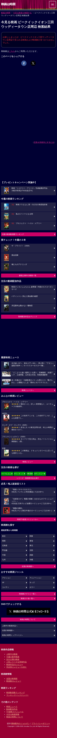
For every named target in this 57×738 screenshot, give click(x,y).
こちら (12, 51)
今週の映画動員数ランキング (13, 234)
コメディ (5, 587)
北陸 (31, 550)
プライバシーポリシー (41, 723)
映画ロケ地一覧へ (28, 598)
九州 (4, 560)
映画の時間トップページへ (12, 635)
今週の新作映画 (12, 657)
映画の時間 (5, 13)
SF (3, 582)
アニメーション (36, 578)
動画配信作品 (11, 709)
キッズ (32, 582)
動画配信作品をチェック (27, 317)
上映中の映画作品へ (10, 626)
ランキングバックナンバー (17, 695)
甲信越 (4, 550)
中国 (4, 555)
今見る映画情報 (12, 714)
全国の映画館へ (28, 566)
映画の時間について (27, 619)
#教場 (29, 474)
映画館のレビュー (13, 681)
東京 (4, 536)
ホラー (32, 587)
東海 (31, 541)
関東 (31, 536)
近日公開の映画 (12, 659)
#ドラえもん (6, 474)
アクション (6, 578)
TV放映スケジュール (14, 712)
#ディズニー (39, 474)
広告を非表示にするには (44, 142)
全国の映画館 (11, 679)
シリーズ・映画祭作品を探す (28, 478)
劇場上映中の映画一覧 (27, 275)
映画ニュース (11, 707)
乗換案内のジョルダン (20, 723)
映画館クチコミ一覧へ (27, 594)
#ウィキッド (19, 474)
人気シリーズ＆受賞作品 (16, 662)
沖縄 (31, 560)
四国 (31, 555)
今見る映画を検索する (22, 13)
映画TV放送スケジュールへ (27, 519)
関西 (4, 541)
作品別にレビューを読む (16, 667)
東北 (31, 545)
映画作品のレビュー (14, 664)
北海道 (4, 545)
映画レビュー (28, 462)
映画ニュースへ (28, 390)
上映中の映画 (11, 654)
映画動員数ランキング (15, 693)
